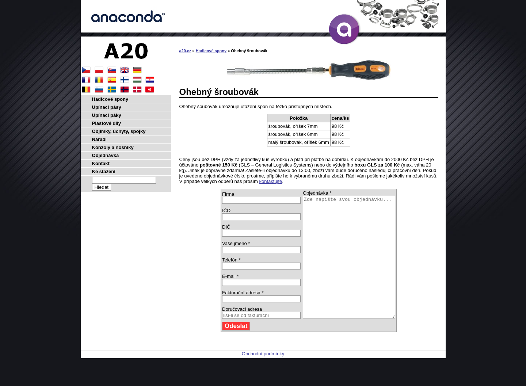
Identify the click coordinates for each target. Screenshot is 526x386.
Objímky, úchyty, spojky (119, 131)
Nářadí (99, 139)
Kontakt (101, 163)
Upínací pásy (106, 107)
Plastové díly (106, 123)
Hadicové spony (211, 51)
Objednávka (105, 155)
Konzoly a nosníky (113, 147)
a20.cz (185, 51)
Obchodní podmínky (263, 378)
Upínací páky (106, 115)
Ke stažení (103, 171)
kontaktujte (270, 181)
